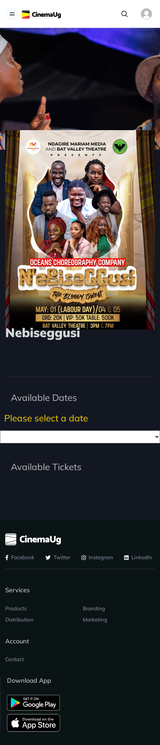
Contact (14, 659)
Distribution (19, 619)
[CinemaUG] (41, 14)
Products (15, 608)
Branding (94, 608)
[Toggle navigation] (12, 14)
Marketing (95, 619)
